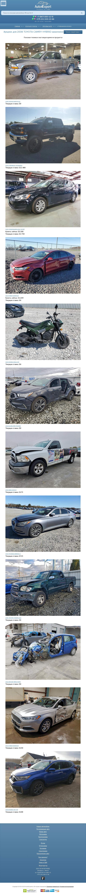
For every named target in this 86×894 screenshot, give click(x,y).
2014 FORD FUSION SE (12, 295)
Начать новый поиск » (73, 32)
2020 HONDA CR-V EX (11, 809)
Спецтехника (43, 851)
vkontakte (43, 878)
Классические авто (43, 854)
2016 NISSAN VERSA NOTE (13, 682)
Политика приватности (53, 886)
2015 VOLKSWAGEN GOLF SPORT (15, 229)
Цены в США (43, 862)
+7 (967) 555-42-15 (45, 17)
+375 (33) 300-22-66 (45, 19)
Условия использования (67, 886)
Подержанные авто (43, 829)
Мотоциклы (43, 834)
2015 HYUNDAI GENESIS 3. (13, 554)
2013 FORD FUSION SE (12, 745)
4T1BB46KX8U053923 (64, 26)
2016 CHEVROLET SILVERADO (13, 165)
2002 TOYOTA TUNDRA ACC (13, 618)
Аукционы (43, 860)
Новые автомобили (43, 826)
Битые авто (43, 832)
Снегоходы (43, 839)
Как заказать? (43, 857)
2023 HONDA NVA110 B (12, 362)
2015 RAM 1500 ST (11, 490)
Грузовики (43, 848)
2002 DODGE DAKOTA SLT (12, 101)
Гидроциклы (43, 846)
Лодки (43, 843)
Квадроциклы (43, 837)
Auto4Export (43, 5)
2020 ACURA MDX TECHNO (13, 426)
